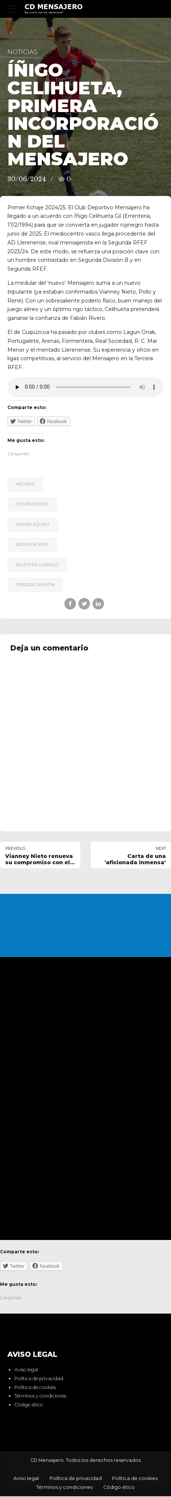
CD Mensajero (32, 504)
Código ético (28, 1405)
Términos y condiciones (40, 1396)
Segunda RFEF (32, 544)
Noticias (22, 51)
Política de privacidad (38, 1379)
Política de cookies (35, 1387)
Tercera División (35, 584)
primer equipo (33, 524)
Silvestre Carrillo (37, 564)
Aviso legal (26, 1370)
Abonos (25, 484)
